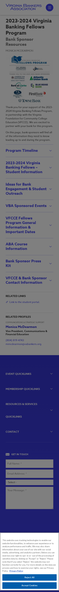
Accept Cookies (29, 585)
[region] (29, 561)
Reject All (29, 577)
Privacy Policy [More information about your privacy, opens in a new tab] (16, 571)
